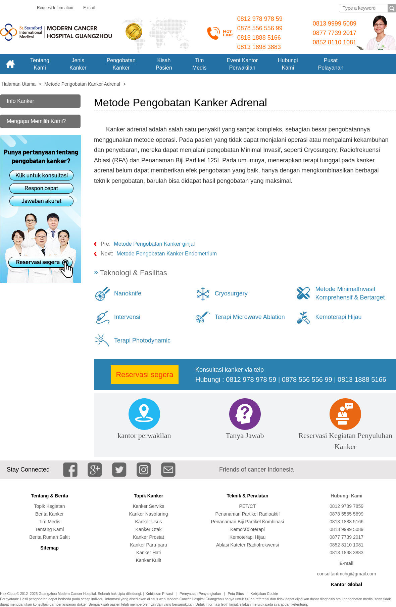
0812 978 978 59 (260, 18)
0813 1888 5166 (259, 37)
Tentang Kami (49, 529)
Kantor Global (346, 584)
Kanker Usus (148, 521)
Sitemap (49, 548)
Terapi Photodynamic (142, 340)
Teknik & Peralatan (247, 495)
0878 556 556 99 (260, 28)
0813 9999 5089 (334, 23)
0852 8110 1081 (334, 42)
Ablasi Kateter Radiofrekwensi (247, 545)
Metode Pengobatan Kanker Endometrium (166, 253)
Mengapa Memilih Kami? (36, 121)
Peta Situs (236, 594)
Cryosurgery (231, 293)
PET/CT (247, 506)
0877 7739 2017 (334, 33)
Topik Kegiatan (49, 506)
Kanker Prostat (148, 537)
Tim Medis (49, 521)
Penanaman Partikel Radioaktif (247, 514)
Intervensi (127, 317)
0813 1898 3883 (259, 47)
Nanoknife (127, 293)
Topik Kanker (148, 495)
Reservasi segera (144, 374)
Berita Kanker (49, 514)
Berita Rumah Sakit (49, 537)
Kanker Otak (149, 529)
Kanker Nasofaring (148, 514)
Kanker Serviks (148, 506)
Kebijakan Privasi (159, 594)
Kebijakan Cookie (264, 594)
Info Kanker (20, 101)
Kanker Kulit (148, 560)
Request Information (55, 7)
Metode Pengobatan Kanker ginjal (154, 244)
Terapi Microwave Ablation (250, 317)
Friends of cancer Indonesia (256, 469)
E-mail (89, 7)
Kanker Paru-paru (148, 545)
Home (10, 64)
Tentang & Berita (49, 495)
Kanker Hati (148, 552)
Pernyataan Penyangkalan (200, 594)
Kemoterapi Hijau (338, 317)
